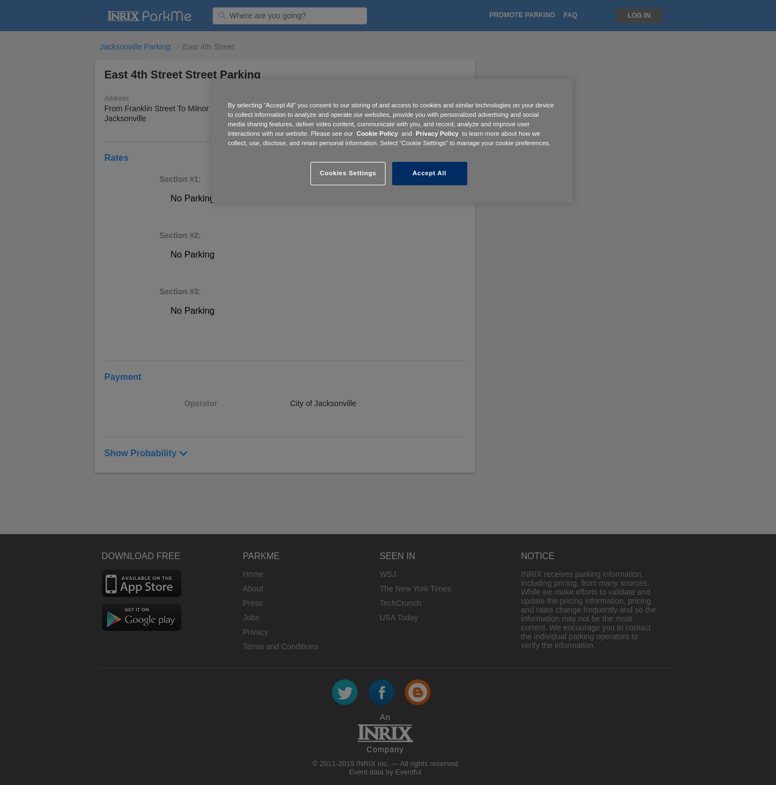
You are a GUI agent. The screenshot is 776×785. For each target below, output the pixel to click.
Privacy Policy (437, 133)
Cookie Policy (377, 133)
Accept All (430, 173)
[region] (392, 140)
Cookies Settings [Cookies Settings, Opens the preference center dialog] (348, 173)
